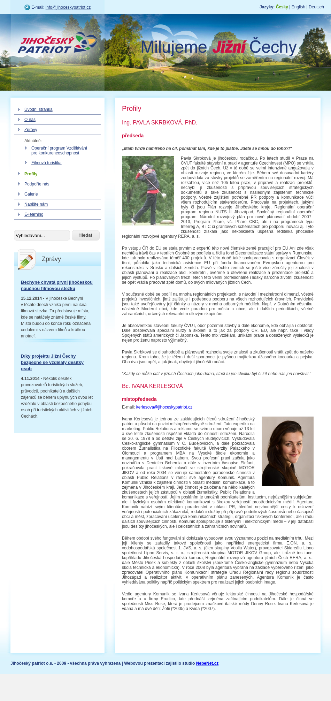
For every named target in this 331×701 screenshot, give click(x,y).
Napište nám (36, 204)
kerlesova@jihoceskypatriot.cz (164, 407)
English (298, 7)
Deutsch (316, 7)
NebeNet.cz (207, 663)
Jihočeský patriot (57, 43)
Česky (282, 7)
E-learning (34, 214)
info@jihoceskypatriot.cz (68, 7)
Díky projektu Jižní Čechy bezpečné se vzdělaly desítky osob (52, 362)
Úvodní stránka (38, 109)
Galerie (31, 194)
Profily (30, 174)
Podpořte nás (36, 184)
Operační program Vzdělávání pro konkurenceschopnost (59, 150)
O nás (30, 119)
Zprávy (30, 129)
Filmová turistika (46, 162)
